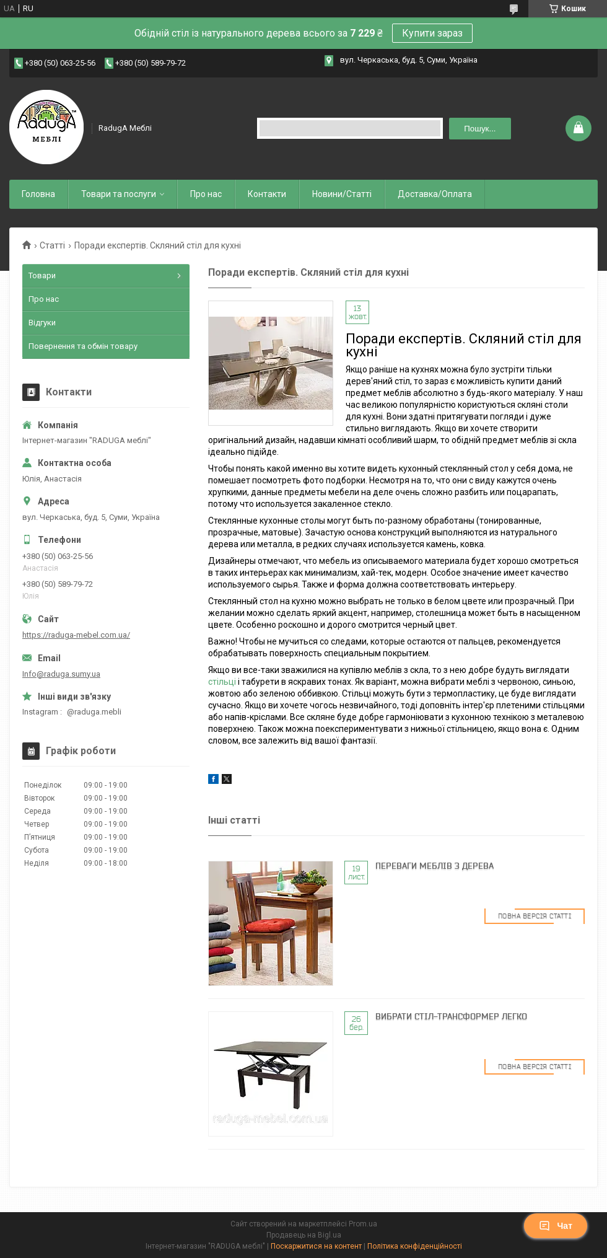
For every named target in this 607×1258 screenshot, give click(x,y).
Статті (52, 245)
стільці (222, 682)
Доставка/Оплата (435, 194)
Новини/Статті (342, 194)
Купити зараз (432, 33)
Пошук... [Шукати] (480, 128)
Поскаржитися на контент (316, 1246)
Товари (42, 275)
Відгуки (42, 322)
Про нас (206, 194)
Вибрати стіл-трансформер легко (451, 1016)
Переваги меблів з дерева (434, 866)
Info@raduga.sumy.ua (61, 674)
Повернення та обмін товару (83, 346)
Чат (555, 1225)
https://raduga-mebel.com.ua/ (76, 635)
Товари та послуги (118, 194)
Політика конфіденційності (414, 1246)
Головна (38, 194)
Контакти (267, 194)
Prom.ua (363, 1224)
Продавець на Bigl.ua (303, 1235)
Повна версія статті (535, 916)
